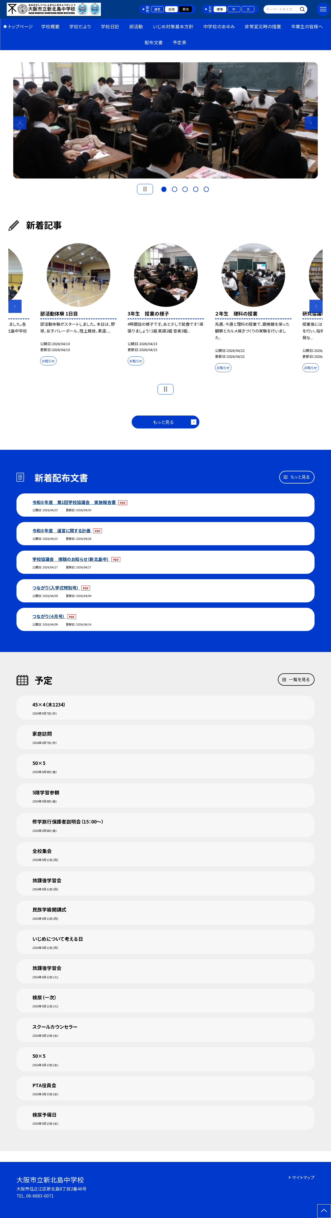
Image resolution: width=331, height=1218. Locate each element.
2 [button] (174, 189)
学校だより (80, 26)
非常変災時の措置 (263, 26)
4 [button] (196, 189)
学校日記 (110, 26)
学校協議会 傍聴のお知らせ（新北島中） (71, 559)
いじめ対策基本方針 (173, 26)
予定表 (179, 42)
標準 (220, 9)
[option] (165, 120)
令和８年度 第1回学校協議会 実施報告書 (74, 502)
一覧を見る (299, 679)
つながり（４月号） (49, 616)
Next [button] (311, 122)
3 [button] (185, 189)
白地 (171, 9)
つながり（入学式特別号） (56, 588)
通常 (157, 9)
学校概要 (50, 26)
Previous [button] (19, 122)
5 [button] (206, 189)
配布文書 (154, 42)
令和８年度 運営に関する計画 (62, 530)
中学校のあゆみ (219, 26)
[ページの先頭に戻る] (324, 1211)
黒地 (185, 9)
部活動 (136, 26)
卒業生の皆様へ (307, 26)
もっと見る (163, 422)
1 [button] (164, 189)
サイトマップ (303, 1177)
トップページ (20, 26)
